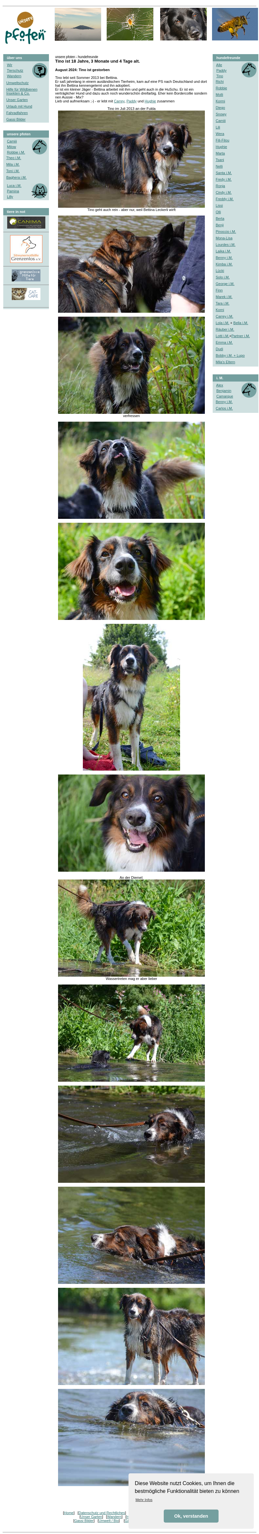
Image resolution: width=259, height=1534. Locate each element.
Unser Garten (91, 1517)
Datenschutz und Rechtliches (102, 1513)
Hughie (150, 101)
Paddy (132, 101)
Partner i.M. (240, 336)
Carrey (119, 101)
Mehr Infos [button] (143, 1500)
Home (68, 1513)
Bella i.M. (240, 323)
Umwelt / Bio (109, 1521)
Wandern (114, 1517)
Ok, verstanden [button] (191, 1516)
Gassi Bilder (84, 1521)
